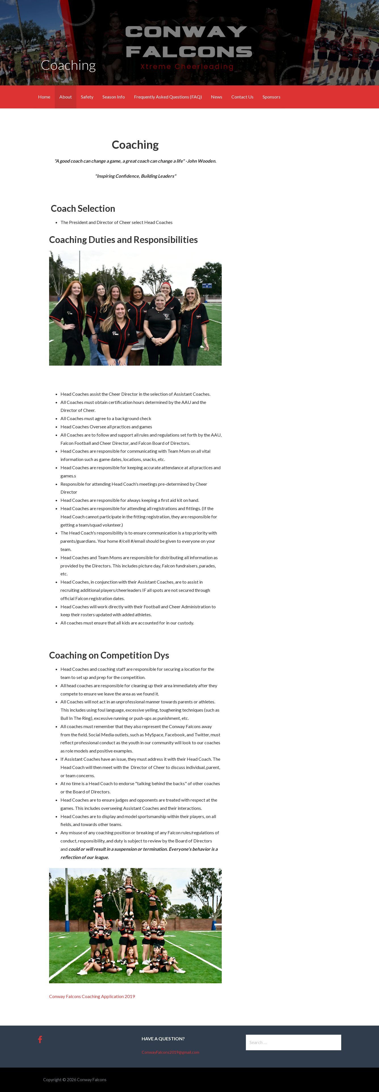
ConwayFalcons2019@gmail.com (170, 1052)
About (65, 96)
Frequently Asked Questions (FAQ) (168, 96)
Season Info (113, 96)
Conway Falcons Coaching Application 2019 (92, 996)
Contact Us (242, 96)
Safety (87, 96)
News (216, 96)
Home (44, 96)
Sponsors (271, 96)
